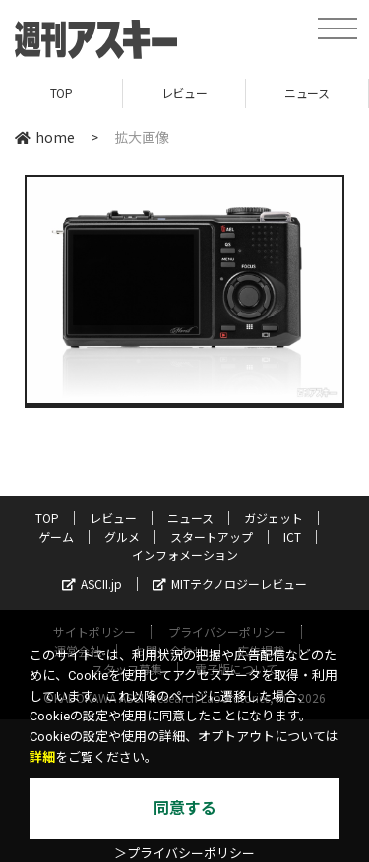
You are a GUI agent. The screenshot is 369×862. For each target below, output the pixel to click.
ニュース (306, 93)
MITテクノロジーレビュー (230, 583)
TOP (61, 93)
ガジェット (273, 517)
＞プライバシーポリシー (184, 853)
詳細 (42, 757)
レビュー (184, 93)
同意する (185, 808)
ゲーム (56, 536)
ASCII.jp (92, 583)
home (45, 136)
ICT (292, 536)
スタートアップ (211, 536)
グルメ (122, 536)
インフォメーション (185, 554)
